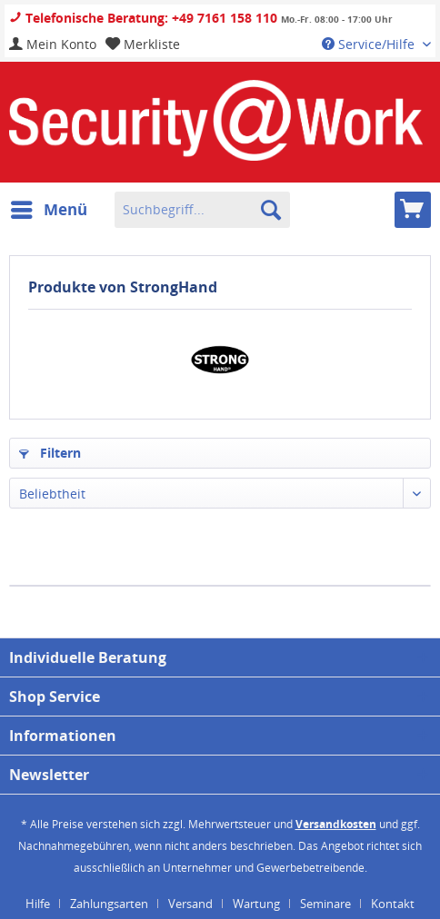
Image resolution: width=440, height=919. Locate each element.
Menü (49, 207)
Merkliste (142, 44)
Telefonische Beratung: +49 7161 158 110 (143, 17)
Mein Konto (52, 44)
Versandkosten (335, 824)
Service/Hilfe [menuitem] (370, 44)
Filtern (50, 452)
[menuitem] (53, 44)
